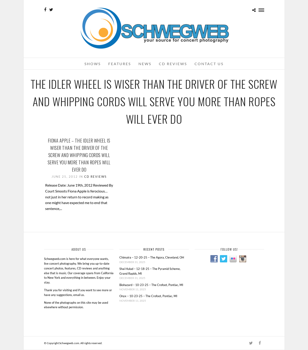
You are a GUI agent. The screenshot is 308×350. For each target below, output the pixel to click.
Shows (92, 64)
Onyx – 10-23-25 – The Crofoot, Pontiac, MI (148, 296)
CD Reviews (173, 64)
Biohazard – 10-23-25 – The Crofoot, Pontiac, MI (151, 285)
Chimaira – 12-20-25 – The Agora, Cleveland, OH (151, 257)
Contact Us (209, 64)
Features (119, 64)
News (144, 64)
